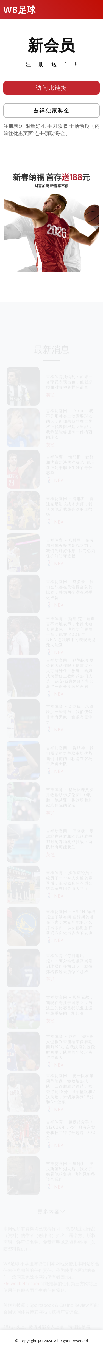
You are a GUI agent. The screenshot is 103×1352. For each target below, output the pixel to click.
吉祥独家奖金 (51, 112)
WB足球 (19, 10)
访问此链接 (51, 89)
